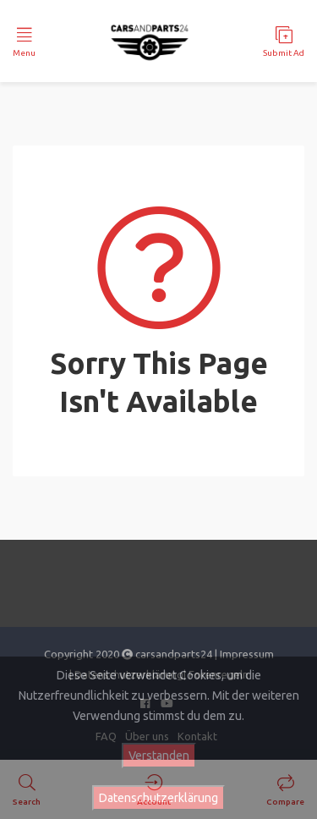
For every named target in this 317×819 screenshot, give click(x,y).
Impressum (247, 654)
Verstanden (158, 755)
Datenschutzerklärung (158, 798)
